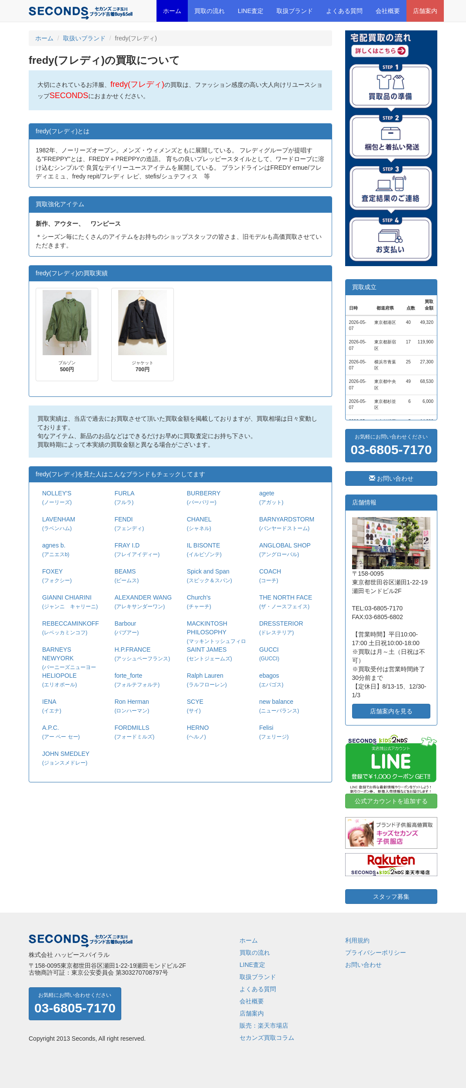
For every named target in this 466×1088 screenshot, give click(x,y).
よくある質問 (344, 10)
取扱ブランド (294, 10)
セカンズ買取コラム (267, 1037)
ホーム (172, 10)
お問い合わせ (391, 478)
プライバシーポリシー (375, 952)
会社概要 (388, 10)
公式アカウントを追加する (391, 801)
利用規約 (357, 940)
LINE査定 (250, 10)
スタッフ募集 (391, 896)
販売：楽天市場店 (264, 1025)
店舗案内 (425, 10)
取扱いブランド (84, 38)
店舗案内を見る (391, 711)
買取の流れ (209, 10)
